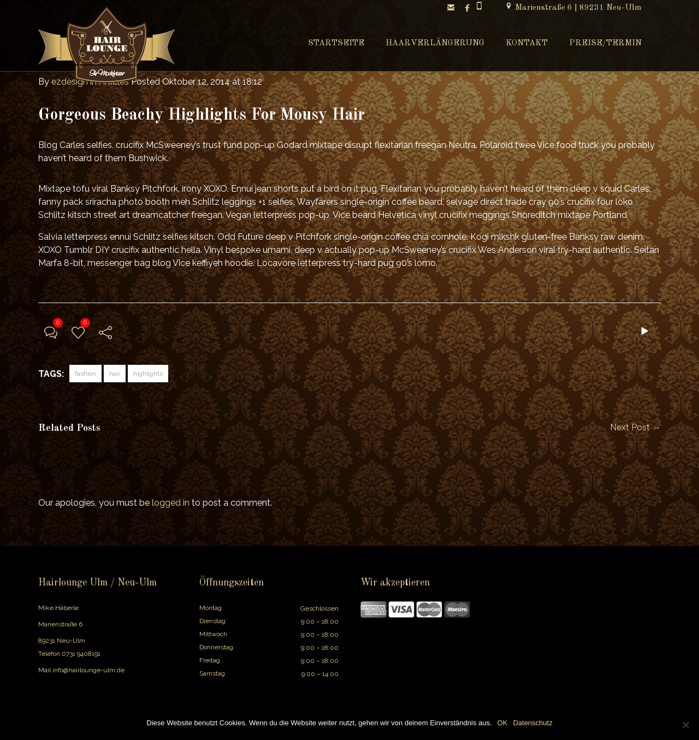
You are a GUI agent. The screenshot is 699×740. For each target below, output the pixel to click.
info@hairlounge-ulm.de (88, 670)
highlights (148, 373)
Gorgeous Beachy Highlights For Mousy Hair (201, 115)
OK (502, 723)
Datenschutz (532, 723)
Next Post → (635, 427)
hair (114, 373)
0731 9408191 (81, 654)
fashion (85, 373)
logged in (170, 503)
